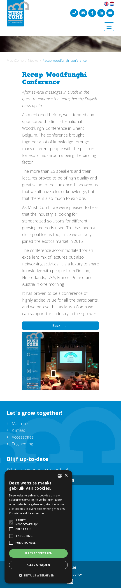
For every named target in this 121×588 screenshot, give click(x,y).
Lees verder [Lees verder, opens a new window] (36, 513)
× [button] (66, 475)
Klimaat (18, 430)
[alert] (38, 526)
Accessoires (23, 437)
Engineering (22, 443)
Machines (20, 423)
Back (56, 325)
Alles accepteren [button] (38, 553)
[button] (38, 575)
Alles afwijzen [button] (38, 565)
